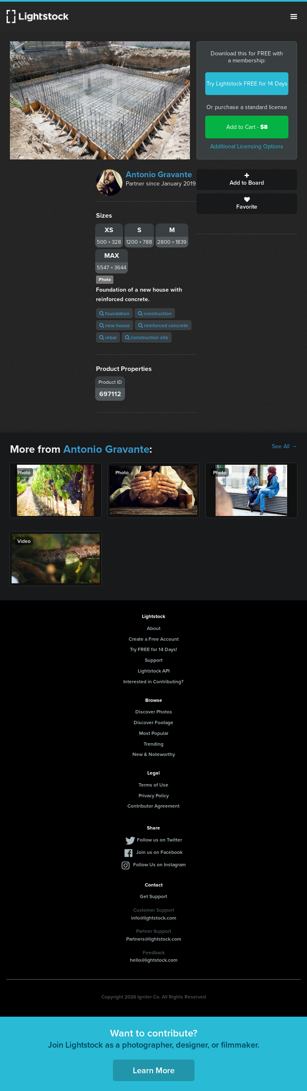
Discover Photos (153, 711)
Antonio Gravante (159, 174)
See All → (284, 446)
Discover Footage (153, 722)
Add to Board (246, 180)
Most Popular (153, 733)
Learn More (154, 1070)
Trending (153, 743)
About (154, 628)
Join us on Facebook (159, 852)
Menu (293, 16)
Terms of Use (153, 784)
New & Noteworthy (153, 754)
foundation (114, 313)
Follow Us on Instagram (159, 864)
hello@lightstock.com (153, 959)
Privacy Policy (154, 795)
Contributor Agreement (153, 805)
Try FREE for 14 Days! (153, 649)
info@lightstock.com (153, 917)
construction (155, 313)
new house (114, 325)
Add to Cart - (247, 127)
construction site (146, 337)
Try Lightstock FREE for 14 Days (247, 83)
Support (154, 659)
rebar (108, 337)
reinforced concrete (163, 325)
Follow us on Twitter (159, 839)
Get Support (153, 896)
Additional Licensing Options (246, 146)
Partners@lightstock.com (153, 938)
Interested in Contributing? (153, 681)
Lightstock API (154, 670)
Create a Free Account (154, 638)
